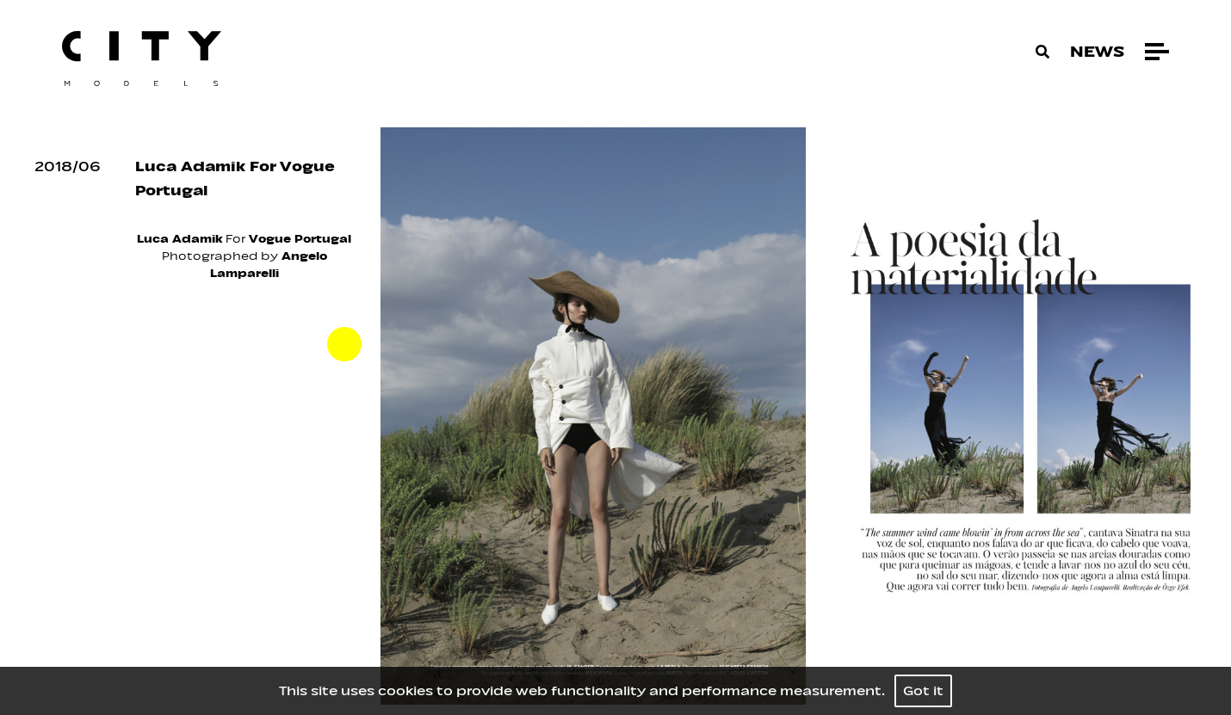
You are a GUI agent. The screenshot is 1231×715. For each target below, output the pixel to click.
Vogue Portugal (300, 238)
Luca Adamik (179, 238)
